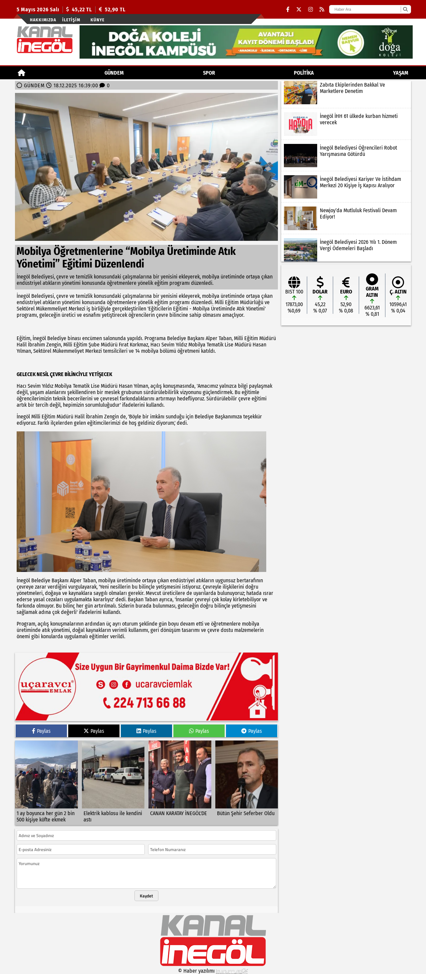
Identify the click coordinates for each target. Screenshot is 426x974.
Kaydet (146, 895)
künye (98, 19)
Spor (209, 73)
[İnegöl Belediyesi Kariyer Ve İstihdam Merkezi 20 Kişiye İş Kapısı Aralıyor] (346, 187)
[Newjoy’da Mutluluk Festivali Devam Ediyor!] (346, 218)
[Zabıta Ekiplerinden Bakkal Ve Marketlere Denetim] (346, 92)
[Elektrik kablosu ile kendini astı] (113, 782)
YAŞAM (400, 73)
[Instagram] (310, 9)
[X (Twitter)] (299, 9)
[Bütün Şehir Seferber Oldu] (246, 782)
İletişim (71, 19)
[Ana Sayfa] (21, 72)
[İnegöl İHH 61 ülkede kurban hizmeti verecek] (346, 124)
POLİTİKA (304, 73)
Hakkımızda (43, 19)
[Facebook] (288, 9)
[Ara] (405, 9)
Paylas (41, 731)
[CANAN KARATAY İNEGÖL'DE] (179, 782)
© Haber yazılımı (213, 971)
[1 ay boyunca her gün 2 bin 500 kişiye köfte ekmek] (46, 782)
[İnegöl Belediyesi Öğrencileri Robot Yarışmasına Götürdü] (346, 155)
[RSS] (322, 9)
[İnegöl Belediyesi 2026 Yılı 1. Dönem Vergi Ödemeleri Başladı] (346, 249)
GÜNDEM (114, 73)
